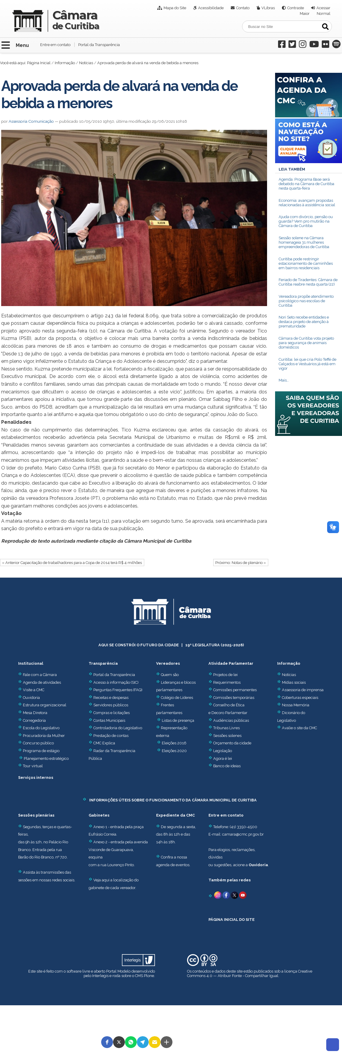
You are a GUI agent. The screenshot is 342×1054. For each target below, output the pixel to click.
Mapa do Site (175, 8)
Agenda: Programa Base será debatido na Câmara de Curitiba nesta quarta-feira (306, 183)
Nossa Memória (295, 705)
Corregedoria (32, 720)
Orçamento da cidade (229, 743)
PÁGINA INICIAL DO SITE (231, 919)
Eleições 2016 (174, 743)
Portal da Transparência (99, 44)
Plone (149, 975)
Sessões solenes (227, 735)
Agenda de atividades (39, 682)
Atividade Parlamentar (230, 663)
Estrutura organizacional (42, 705)
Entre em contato (55, 44)
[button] (107, 1042)
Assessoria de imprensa (302, 690)
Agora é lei (222, 758)
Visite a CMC (31, 690)
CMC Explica (104, 743)
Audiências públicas (231, 720)
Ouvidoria (29, 697)
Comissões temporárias (233, 697)
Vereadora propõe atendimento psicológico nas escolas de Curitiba (306, 301)
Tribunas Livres (226, 728)
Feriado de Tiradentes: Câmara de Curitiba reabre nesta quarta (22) (308, 282)
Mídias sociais (294, 682)
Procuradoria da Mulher (41, 735)
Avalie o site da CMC (299, 728)
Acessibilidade (211, 8)
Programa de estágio (41, 751)
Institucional (30, 663)
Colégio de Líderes (177, 697)
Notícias (86, 63)
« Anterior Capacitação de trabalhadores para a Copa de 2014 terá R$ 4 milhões (72, 562)
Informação (65, 63)
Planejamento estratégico (46, 758)
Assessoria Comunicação (31, 121)
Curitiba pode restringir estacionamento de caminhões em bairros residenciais (306, 263)
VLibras (268, 8)
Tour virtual (33, 766)
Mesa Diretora (32, 712)
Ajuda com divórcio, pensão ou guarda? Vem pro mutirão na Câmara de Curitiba (306, 221)
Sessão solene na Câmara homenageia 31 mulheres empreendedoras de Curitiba (304, 242)
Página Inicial (39, 63)
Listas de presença (178, 720)
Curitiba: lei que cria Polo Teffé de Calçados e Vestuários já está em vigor (307, 364)
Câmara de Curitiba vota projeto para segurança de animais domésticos (306, 342)
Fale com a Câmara (37, 674)
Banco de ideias (227, 766)
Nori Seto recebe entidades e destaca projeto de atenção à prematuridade (304, 321)
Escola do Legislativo (38, 728)
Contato (243, 8)
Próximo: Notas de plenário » (240, 562)
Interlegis (100, 975)
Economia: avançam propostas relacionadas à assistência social (307, 202)
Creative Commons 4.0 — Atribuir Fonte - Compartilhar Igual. (249, 973)
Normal (323, 13)
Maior (305, 13)
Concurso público (36, 743)
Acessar (323, 8)
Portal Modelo (118, 971)
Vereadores (168, 663)
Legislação (222, 751)
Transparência (103, 663)
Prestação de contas (108, 735)
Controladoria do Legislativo (117, 728)
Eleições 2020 (174, 751)
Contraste (295, 8)
